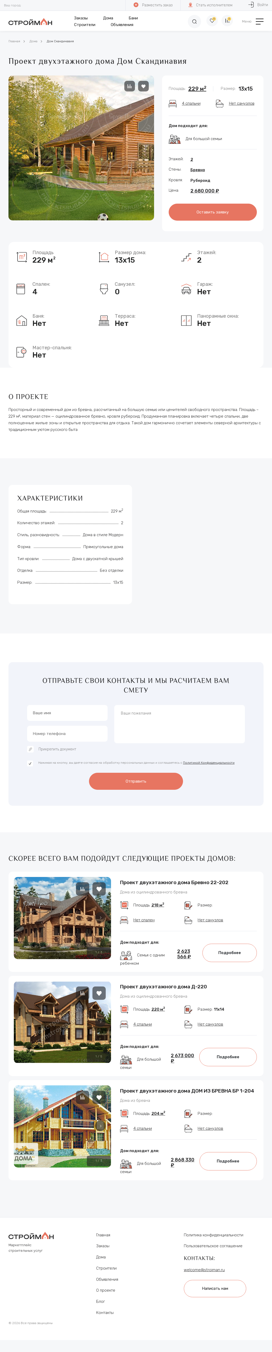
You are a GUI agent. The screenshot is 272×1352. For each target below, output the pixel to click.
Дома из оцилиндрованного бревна (153, 892)
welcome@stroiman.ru (204, 1281)
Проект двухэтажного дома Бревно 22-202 (174, 882)
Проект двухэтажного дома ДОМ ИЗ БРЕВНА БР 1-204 (187, 1098)
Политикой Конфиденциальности (209, 764)
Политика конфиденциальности (213, 1246)
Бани (132, 18)
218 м (157, 908)
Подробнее (229, 956)
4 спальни (191, 103)
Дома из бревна (135, 1108)
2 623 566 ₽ (184, 957)
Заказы (79, 18)
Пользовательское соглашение (213, 1258)
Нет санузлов (241, 103)
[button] (100, 917)
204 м (158, 1125)
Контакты (105, 1324)
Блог (100, 1313)
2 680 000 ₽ (204, 191)
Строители (83, 24)
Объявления (120, 24)
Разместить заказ (152, 4)
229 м (197, 89)
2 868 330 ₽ (182, 1174)
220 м (158, 1017)
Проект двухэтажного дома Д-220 (163, 990)
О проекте (105, 1302)
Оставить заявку (213, 211)
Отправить (136, 781)
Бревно (197, 169)
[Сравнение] (226, 21)
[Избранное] (207, 21)
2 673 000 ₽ (182, 1066)
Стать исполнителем (210, 4)
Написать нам (218, 1299)
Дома (107, 18)
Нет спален (144, 923)
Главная (14, 41)
